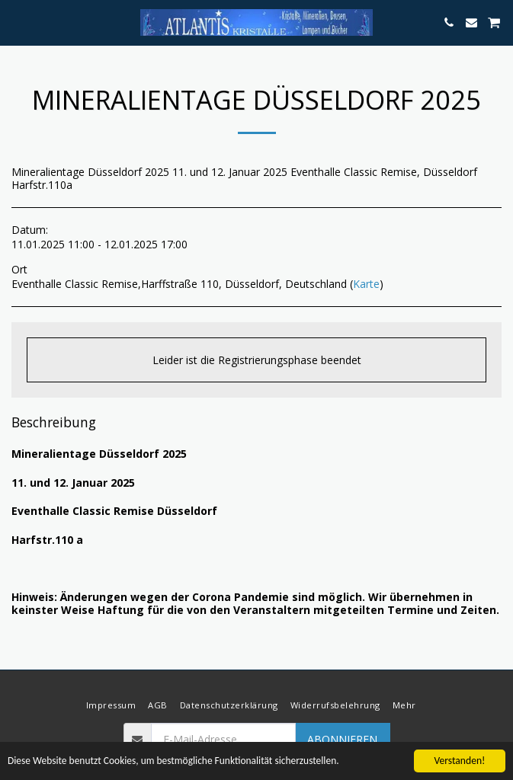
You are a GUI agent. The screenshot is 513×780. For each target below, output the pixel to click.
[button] (17, 21)
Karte (366, 284)
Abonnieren (342, 739)
